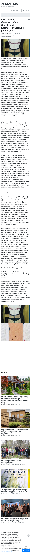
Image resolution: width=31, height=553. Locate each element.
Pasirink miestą (15, 10)
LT (28, 531)
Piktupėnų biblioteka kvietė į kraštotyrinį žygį (11, 462)
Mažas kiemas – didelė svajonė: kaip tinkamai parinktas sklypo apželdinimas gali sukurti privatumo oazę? (14, 400)
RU (28, 534)
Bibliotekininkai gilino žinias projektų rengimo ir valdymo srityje (14, 520)
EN (28, 536)
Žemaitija (9, 4)
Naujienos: (6, 33)
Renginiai (18, 15)
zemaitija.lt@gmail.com (15, 35)
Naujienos (11, 15)
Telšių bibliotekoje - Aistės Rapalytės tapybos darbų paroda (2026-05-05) (14, 491)
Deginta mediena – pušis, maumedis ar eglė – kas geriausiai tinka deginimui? (14, 432)
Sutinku (26, 550)
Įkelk (26, 10)
